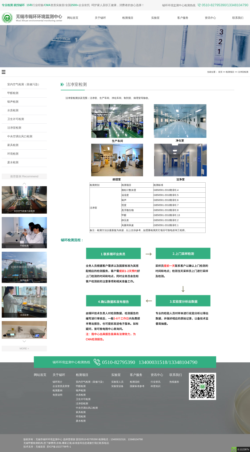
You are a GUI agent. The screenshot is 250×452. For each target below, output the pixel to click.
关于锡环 (100, 17)
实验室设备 (117, 386)
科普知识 (155, 386)
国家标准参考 (137, 386)
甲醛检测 (12, 93)
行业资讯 (155, 381)
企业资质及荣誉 (61, 386)
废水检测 (12, 162)
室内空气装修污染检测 (24, 212)
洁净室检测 (243, 72)
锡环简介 (57, 381)
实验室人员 (117, 381)
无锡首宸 (40, 446)
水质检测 (12, 110)
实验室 (155, 17)
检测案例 (57, 390)
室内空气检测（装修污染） (24, 84)
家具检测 (12, 145)
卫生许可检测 (15, 119)
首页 (220, 72)
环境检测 (12, 153)
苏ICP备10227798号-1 (59, 446)
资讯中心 (210, 17)
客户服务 (182, 17)
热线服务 (174, 381)
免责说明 (57, 394)
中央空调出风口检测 (19, 136)
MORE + (24, 348)
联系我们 (237, 17)
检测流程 (135, 381)
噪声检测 (12, 101)
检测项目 (127, 17)
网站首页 (72, 17)
